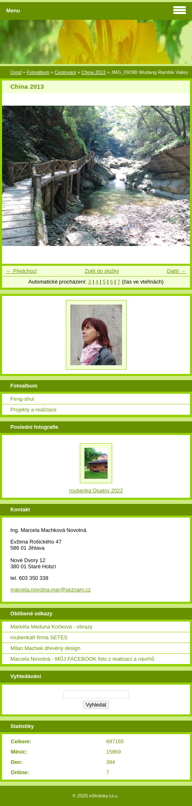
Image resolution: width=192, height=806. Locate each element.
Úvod (16, 72)
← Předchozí (21, 271)
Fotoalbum (38, 72)
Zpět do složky (102, 271)
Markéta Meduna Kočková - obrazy (51, 627)
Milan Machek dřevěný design (45, 648)
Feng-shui (22, 399)
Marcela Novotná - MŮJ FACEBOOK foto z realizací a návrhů (82, 659)
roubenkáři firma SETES (38, 637)
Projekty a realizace (33, 410)
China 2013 (94, 72)
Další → (176, 271)
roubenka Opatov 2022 (96, 490)
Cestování (65, 72)
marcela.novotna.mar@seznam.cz (50, 589)
